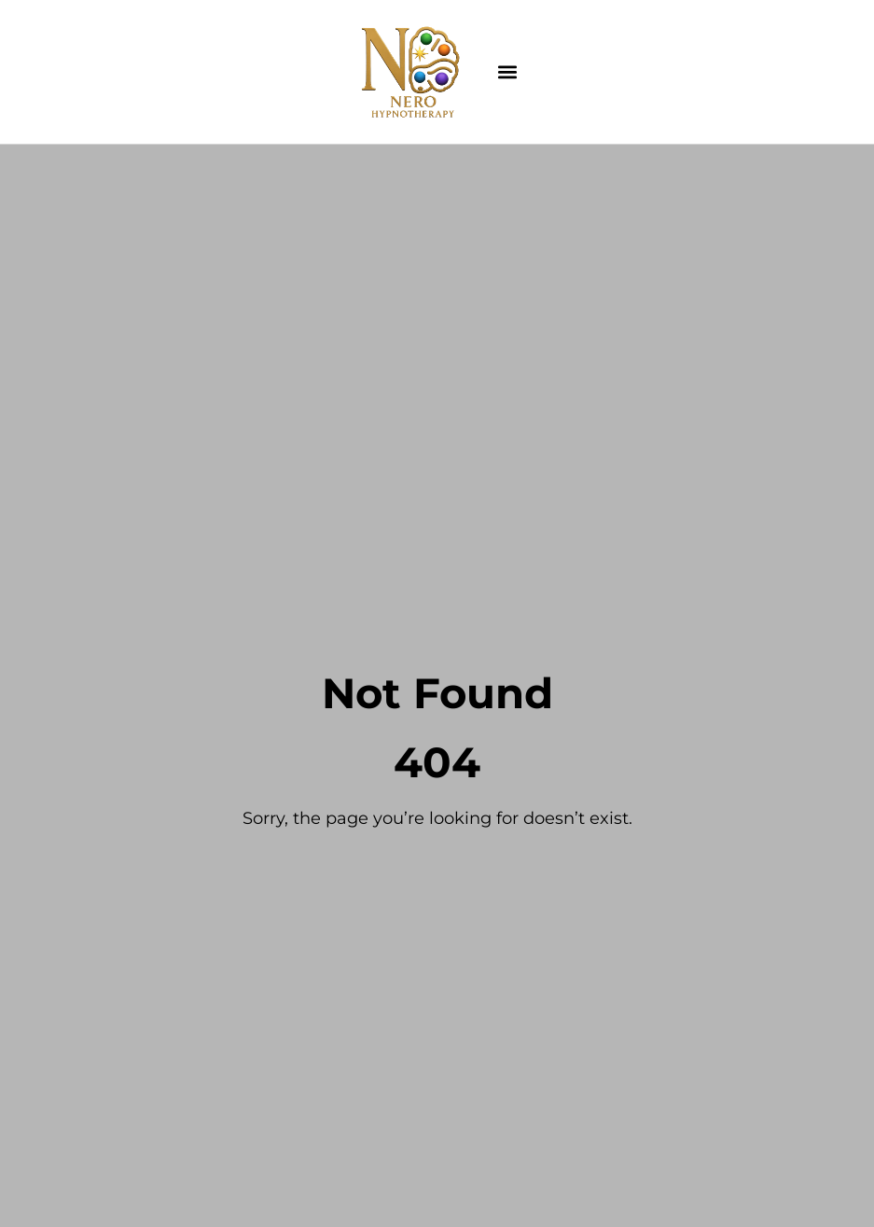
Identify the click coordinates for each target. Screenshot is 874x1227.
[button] (507, 72)
